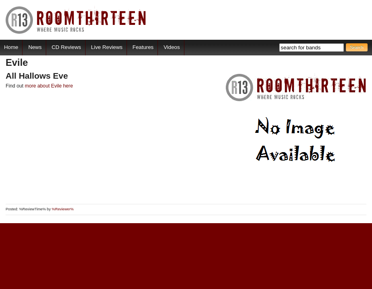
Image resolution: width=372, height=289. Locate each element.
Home (11, 47)
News (34, 47)
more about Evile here (49, 86)
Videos (172, 47)
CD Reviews (66, 47)
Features (143, 47)
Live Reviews (107, 47)
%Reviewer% (63, 209)
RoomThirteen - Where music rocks (76, 20)
